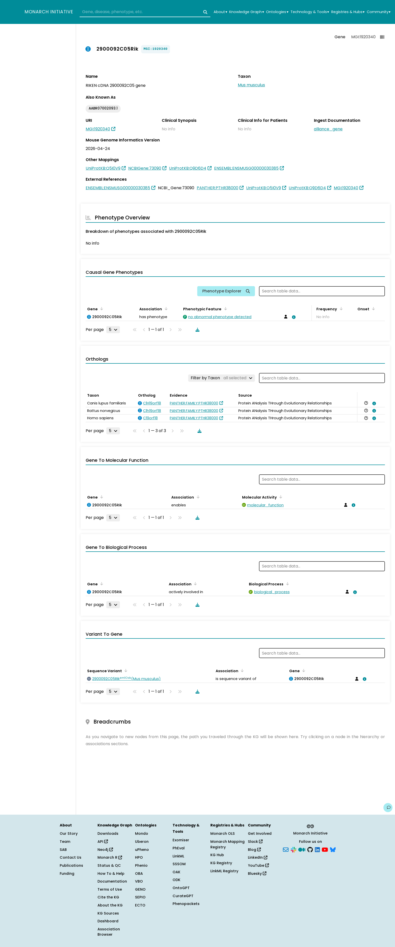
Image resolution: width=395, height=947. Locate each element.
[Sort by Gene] (101, 308)
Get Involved (260, 833)
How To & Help (110, 873)
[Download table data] (196, 329)
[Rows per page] (113, 329)
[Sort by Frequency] (340, 308)
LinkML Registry (224, 871)
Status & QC (109, 865)
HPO (139, 857)
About (220, 12)
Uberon (142, 841)
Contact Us (70, 857)
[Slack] (293, 849)
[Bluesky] (333, 849)
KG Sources (108, 913)
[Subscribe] (285, 849)
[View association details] (293, 317)
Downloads (107, 833)
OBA (139, 873)
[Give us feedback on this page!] (387, 807)
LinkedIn (257, 857)
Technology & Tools (309, 12)
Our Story (69, 833)
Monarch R (109, 857)
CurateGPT (183, 895)
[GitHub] (310, 849)
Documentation (112, 881)
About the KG (110, 905)
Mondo (141, 833)
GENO (140, 889)
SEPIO (140, 897)
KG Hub (217, 854)
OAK (176, 872)
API (102, 841)
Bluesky (257, 873)
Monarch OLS (222, 833)
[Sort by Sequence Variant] (125, 670)
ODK (176, 879)
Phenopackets (186, 903)
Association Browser (108, 932)
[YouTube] (325, 849)
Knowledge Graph (246, 12)
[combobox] (145, 12)
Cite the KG (108, 897)
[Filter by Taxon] (221, 378)
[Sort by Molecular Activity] (280, 496)
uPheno (142, 849)
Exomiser (181, 840)
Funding (67, 873)
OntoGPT (181, 887)
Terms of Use (109, 889)
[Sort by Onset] (372, 308)
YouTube (258, 865)
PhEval (179, 848)
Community (378, 12)
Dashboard (107, 921)
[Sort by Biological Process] (286, 583)
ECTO (140, 905)
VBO (139, 881)
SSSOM (179, 863)
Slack (255, 841)
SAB (63, 849)
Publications (71, 865)
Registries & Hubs (348, 12)
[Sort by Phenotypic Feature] (224, 308)
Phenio (141, 865)
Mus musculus (251, 85)
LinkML (178, 856)
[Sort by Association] (165, 308)
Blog (254, 849)
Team (65, 841)
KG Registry (221, 862)
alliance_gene (328, 129)
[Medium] (301, 849)
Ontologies (277, 12)
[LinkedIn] (317, 849)
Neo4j (105, 849)
